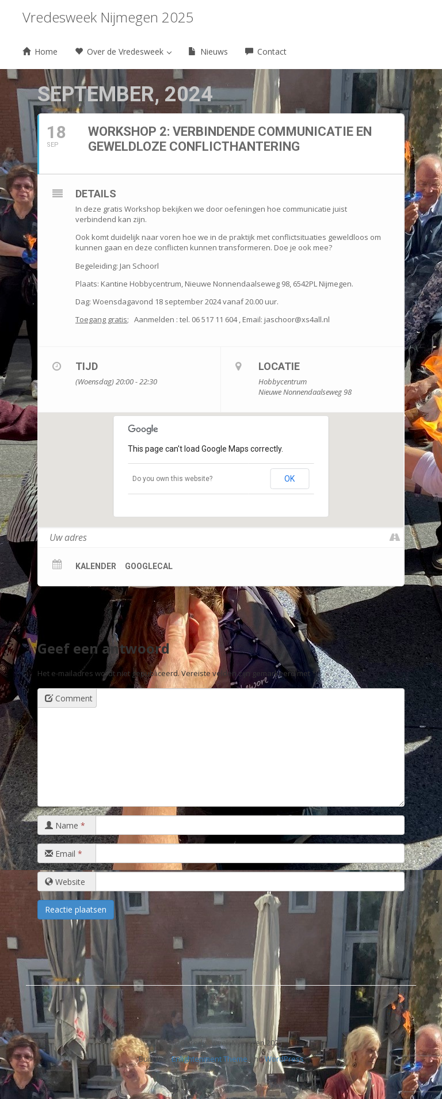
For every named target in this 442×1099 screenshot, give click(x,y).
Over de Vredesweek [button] (123, 51)
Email (63, 853)
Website (65, 881)
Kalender (95, 566)
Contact (266, 51)
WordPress (284, 1059)
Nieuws (208, 51)
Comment (69, 698)
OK (289, 478)
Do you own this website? (172, 479)
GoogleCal (149, 566)
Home (40, 51)
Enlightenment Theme (209, 1059)
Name (65, 825)
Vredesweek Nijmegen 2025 (108, 16)
